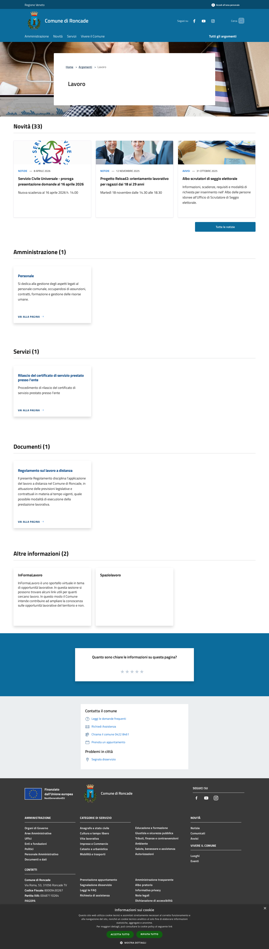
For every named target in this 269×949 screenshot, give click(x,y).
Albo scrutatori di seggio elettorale (210, 178)
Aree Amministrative (38, 833)
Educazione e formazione (151, 828)
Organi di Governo (36, 828)
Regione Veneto (34, 5)
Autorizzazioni (144, 854)
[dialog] (134, 926)
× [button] (264, 908)
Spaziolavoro (110, 575)
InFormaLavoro (30, 575)
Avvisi (186, 171)
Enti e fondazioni (36, 843)
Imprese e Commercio (94, 843)
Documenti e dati (36, 859)
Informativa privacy (148, 890)
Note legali (142, 895)
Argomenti (85, 67)
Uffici (28, 838)
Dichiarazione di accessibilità (153, 900)
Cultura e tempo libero (94, 833)
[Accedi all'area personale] (225, 5)
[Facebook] (188, 20)
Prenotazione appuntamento (98, 879)
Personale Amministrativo (41, 854)
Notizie (22, 171)
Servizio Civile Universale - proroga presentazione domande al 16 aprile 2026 (51, 181)
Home (69, 67)
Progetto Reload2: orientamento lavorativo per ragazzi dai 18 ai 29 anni (134, 181)
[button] (134, 943)
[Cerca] (239, 20)
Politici (29, 849)
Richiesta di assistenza (95, 895)
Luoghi (195, 856)
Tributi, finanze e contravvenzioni (156, 838)
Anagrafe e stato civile (94, 828)
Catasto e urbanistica (94, 849)
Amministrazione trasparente (154, 879)
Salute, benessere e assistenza (155, 848)
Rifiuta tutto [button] (149, 934)
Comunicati (198, 833)
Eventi (195, 861)
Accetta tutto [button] (120, 934)
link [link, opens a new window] (170, 926)
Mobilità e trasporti (92, 854)
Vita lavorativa (89, 838)
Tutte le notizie (225, 227)
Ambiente (141, 843)
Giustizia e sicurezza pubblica (154, 833)
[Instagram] (206, 20)
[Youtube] (197, 20)
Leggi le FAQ (88, 890)
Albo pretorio (144, 885)
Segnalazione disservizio (96, 885)
